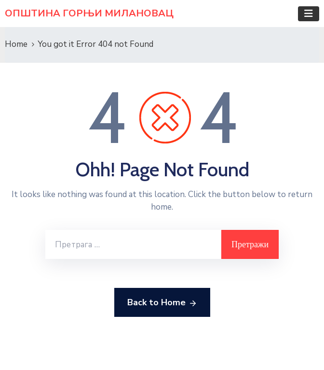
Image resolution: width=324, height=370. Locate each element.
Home (16, 44)
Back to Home (162, 303)
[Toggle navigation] (308, 13)
